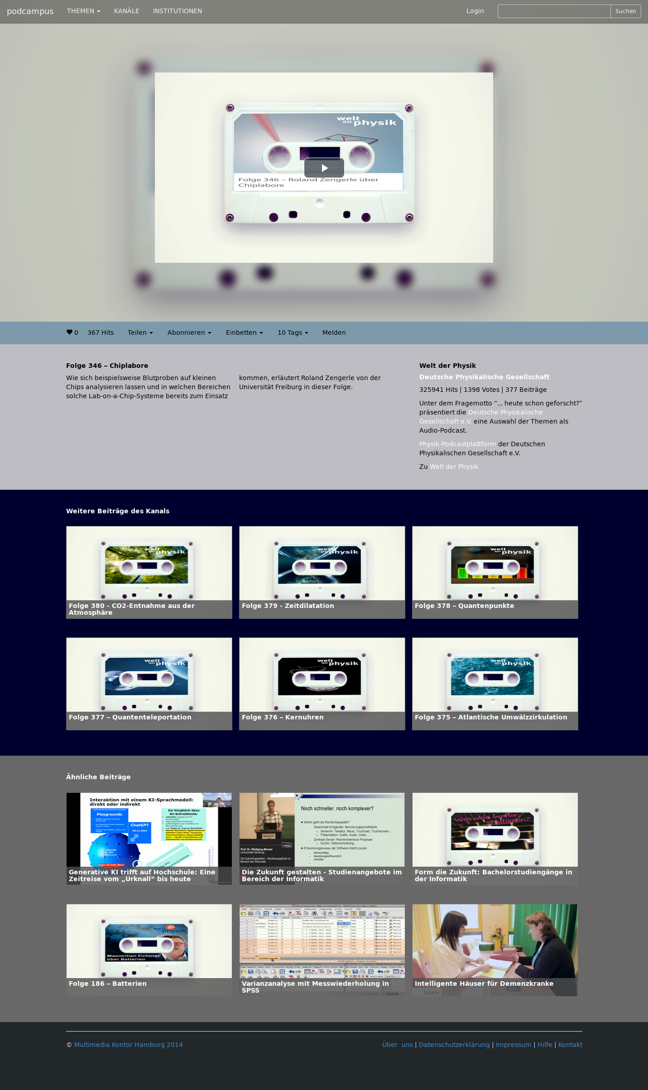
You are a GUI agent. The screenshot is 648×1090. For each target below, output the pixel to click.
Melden (334, 333)
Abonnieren (189, 333)
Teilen (140, 333)
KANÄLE (126, 11)
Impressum (514, 1045)
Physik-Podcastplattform (457, 444)
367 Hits (100, 333)
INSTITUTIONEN (177, 11)
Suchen (625, 11)
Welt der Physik (454, 467)
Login (475, 11)
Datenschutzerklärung (454, 1045)
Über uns (397, 1045)
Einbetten (244, 333)
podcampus (30, 11)
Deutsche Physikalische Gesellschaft (484, 377)
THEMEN (84, 11)
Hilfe (545, 1045)
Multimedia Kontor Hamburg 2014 (128, 1045)
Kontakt (570, 1045)
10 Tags (293, 333)
